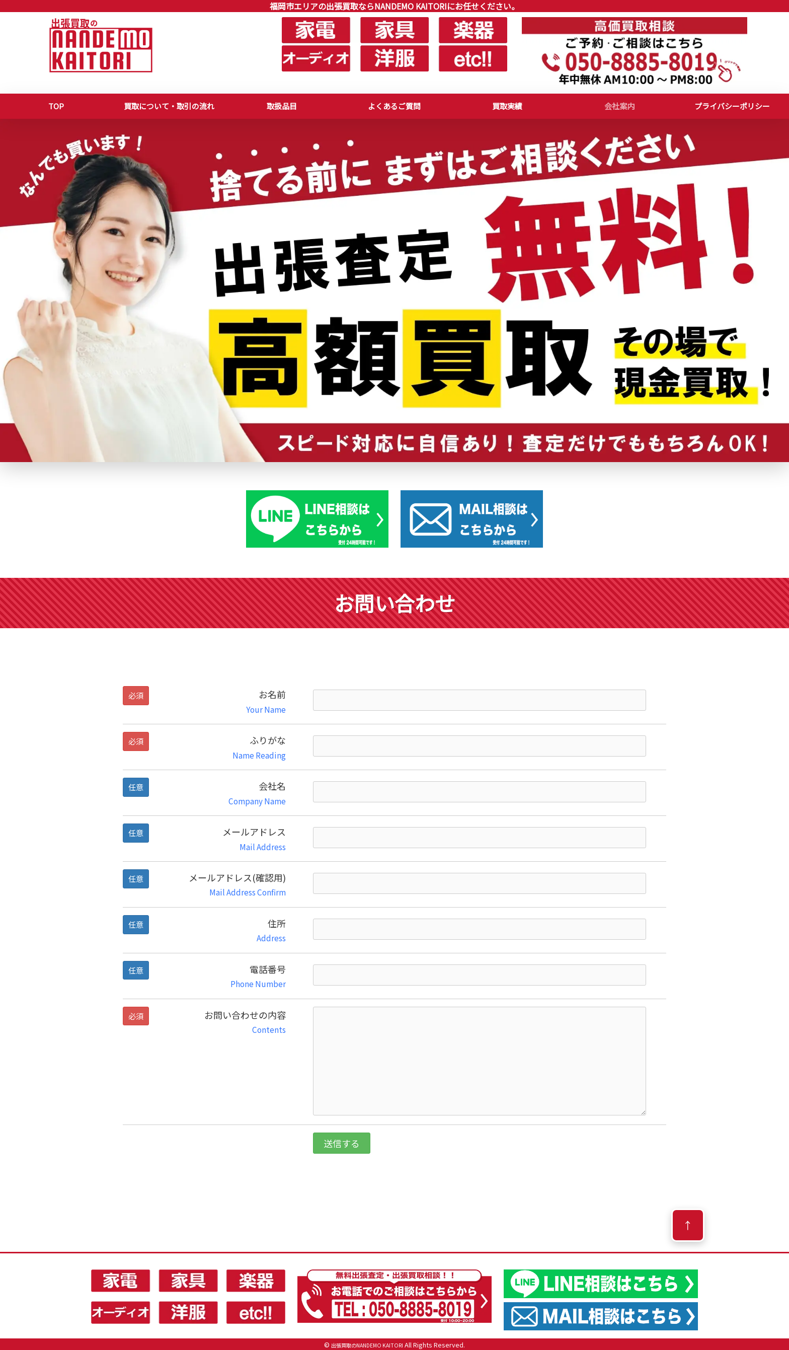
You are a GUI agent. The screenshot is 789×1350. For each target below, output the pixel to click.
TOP (56, 106)
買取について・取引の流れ (169, 106)
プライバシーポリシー (732, 106)
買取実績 (507, 106)
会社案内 (619, 106)
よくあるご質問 (394, 106)
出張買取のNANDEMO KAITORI (367, 1344)
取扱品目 (282, 106)
